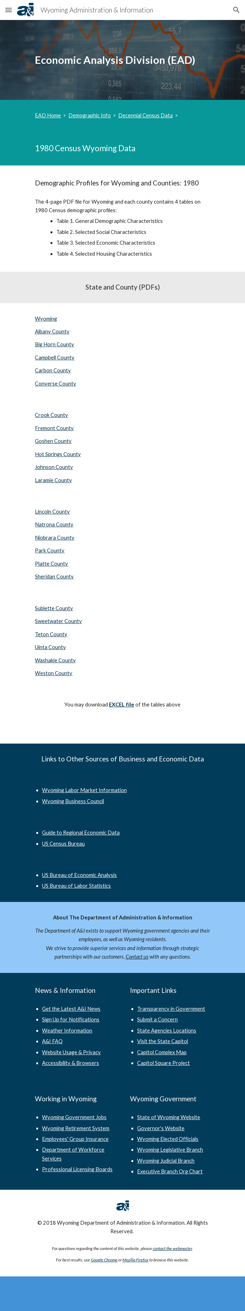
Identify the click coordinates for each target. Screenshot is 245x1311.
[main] (122, 59)
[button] (8, 10)
